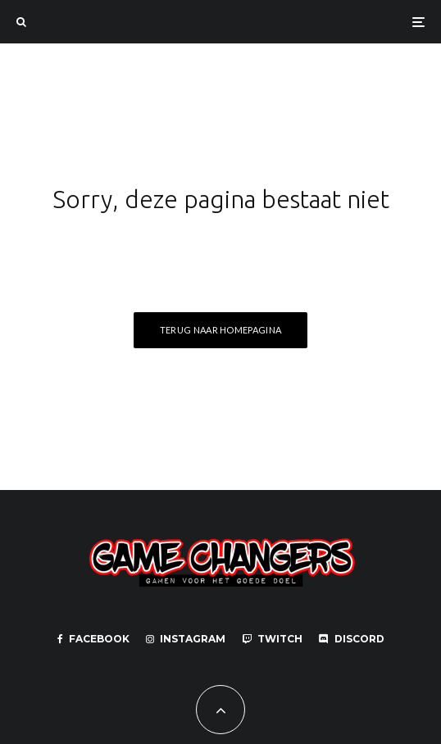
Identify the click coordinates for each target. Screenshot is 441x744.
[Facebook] (93, 639)
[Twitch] (272, 639)
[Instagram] (186, 639)
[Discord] (352, 639)
